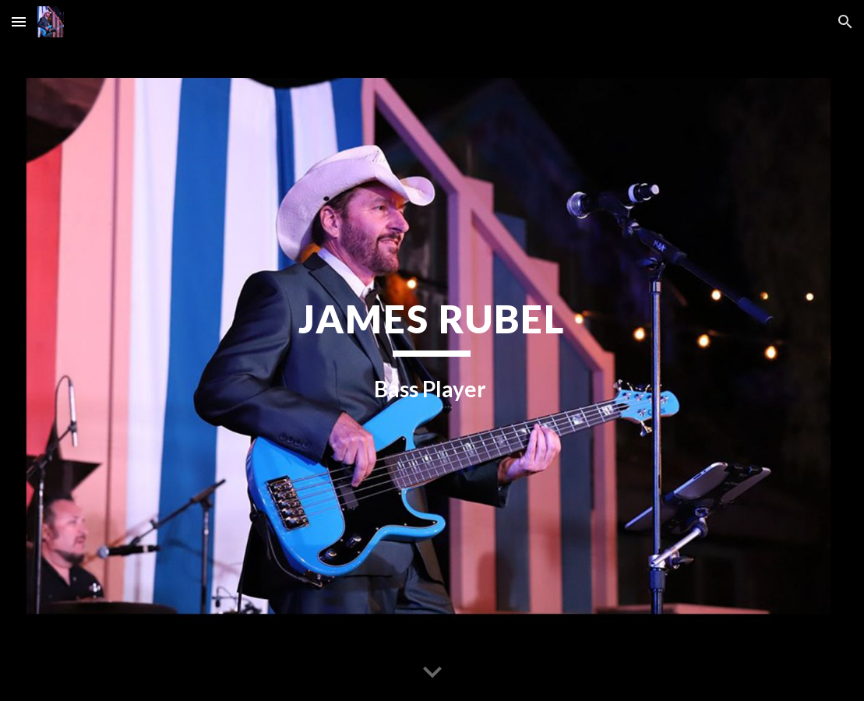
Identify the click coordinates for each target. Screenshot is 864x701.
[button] (18, 21)
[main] (431, 350)
